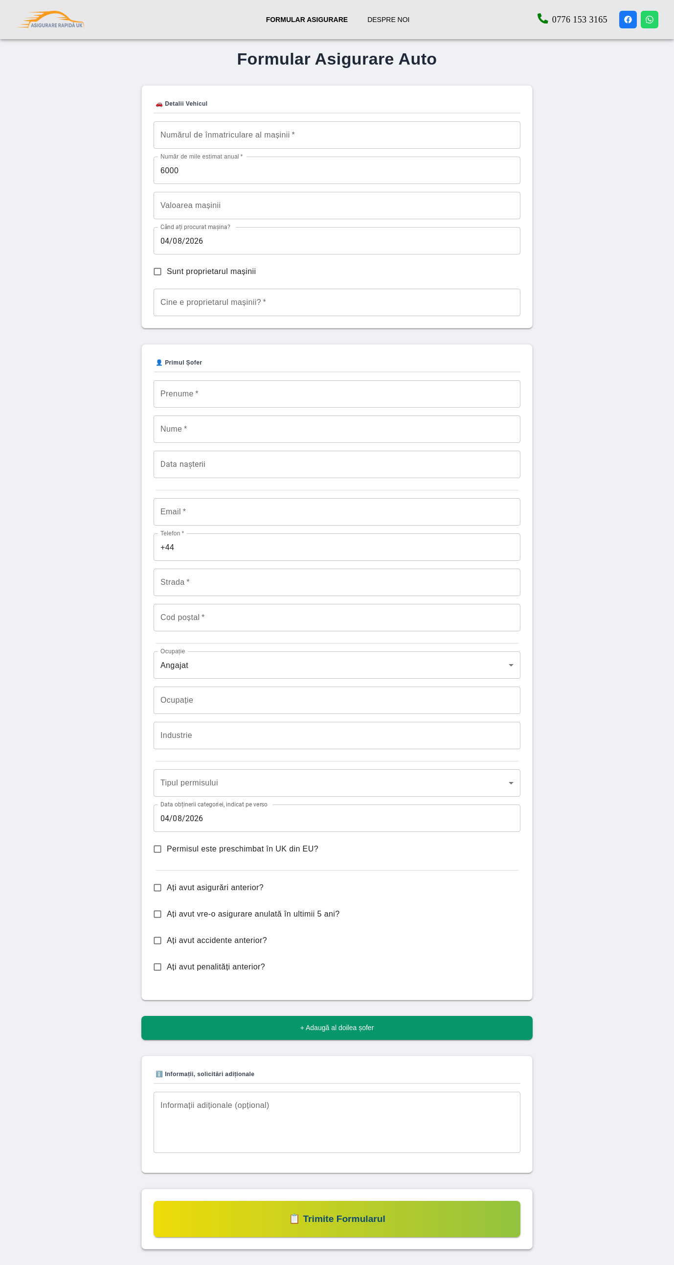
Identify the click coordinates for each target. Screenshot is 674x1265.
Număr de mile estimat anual (201, 156)
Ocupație (172, 651)
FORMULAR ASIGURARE (307, 19)
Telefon (172, 533)
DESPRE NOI (388, 19)
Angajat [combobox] (174, 665)
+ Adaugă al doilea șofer (337, 1028)
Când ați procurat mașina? (195, 227)
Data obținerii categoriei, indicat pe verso (214, 804)
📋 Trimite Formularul (337, 1219)
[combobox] (337, 783)
